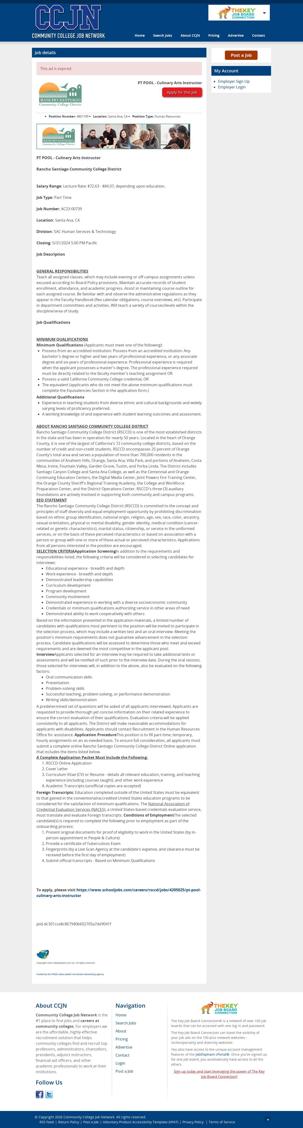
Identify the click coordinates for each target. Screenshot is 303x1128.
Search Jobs (162, 35)
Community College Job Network (88, 1117)
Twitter (49, 1094)
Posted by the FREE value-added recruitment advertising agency (70, 974)
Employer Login (232, 87)
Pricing (213, 35)
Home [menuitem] (121, 1015)
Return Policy (68, 1122)
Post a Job (241, 55)
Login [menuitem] (120, 1063)
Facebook (39, 1094)
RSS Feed (47, 1122)
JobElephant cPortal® (212, 1054)
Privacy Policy (194, 1122)
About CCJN (190, 35)
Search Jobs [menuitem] (126, 1023)
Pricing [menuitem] (122, 1039)
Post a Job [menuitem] (124, 1071)
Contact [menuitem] (122, 1055)
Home (140, 35)
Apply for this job (182, 92)
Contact (258, 35)
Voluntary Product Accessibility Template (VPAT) (140, 1122)
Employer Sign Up (234, 81)
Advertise (236, 35)
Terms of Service (222, 1122)
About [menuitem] (121, 1031)
